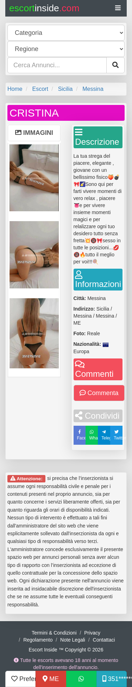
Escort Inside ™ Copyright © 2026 (66, 649)
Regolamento (37, 640)
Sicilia (65, 89)
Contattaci (104, 640)
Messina (92, 89)
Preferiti (23, 678)
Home (15, 89)
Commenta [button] (99, 392)
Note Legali (72, 640)
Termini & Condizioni (54, 633)
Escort (40, 89)
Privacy (92, 633)
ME (51, 678)
